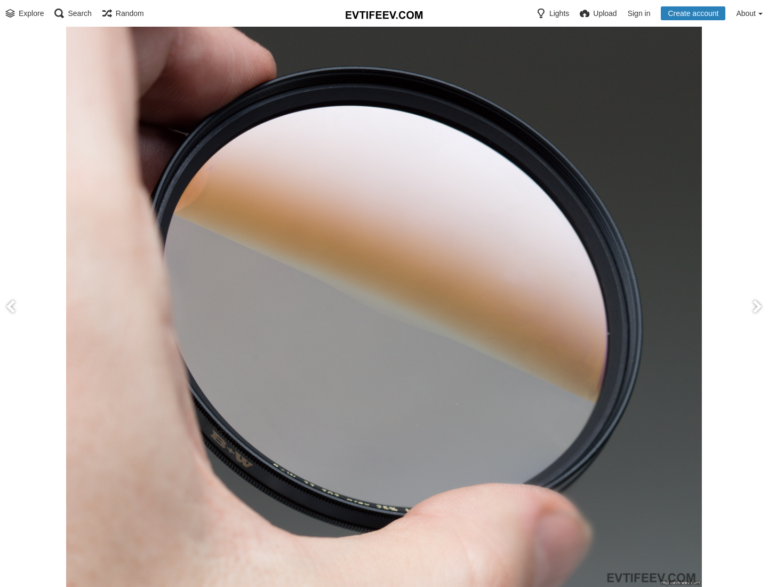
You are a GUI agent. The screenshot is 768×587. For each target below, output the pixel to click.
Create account (693, 13)
